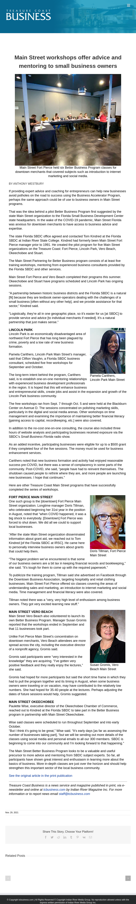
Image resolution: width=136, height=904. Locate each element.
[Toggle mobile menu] (129, 5)
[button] (8, 878)
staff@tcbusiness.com (74, 794)
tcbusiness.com (54, 789)
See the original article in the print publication (40, 775)
